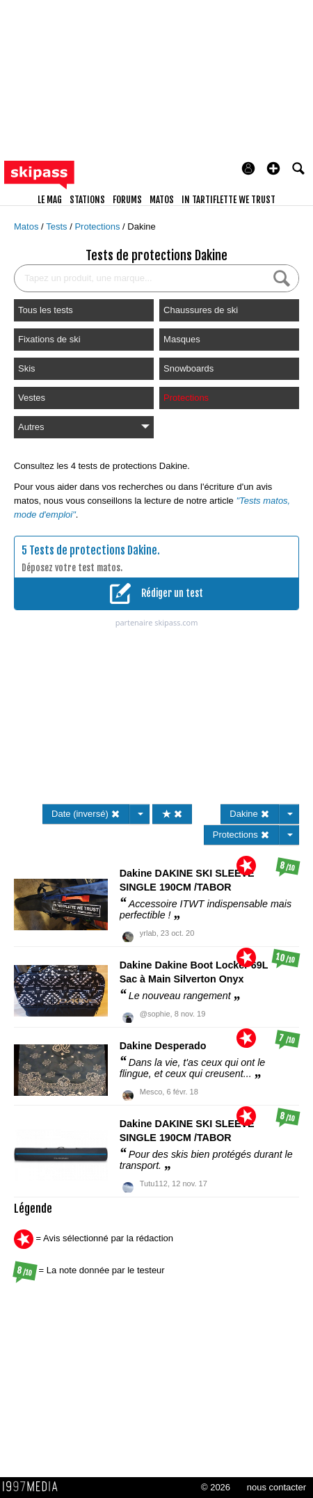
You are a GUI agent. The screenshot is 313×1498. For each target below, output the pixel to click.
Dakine (141, 226)
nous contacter (276, 1487)
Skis (26, 368)
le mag (50, 199)
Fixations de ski (49, 339)
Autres (84, 427)
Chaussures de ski (200, 310)
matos (162, 199)
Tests (58, 226)
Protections (98, 226)
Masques (181, 339)
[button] (273, 168)
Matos (27, 226)
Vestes (31, 397)
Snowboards (188, 368)
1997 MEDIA (34, 1487)
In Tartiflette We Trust (228, 199)
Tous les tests (45, 310)
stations (87, 199)
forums (127, 199)
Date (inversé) (85, 813)
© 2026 (215, 1487)
